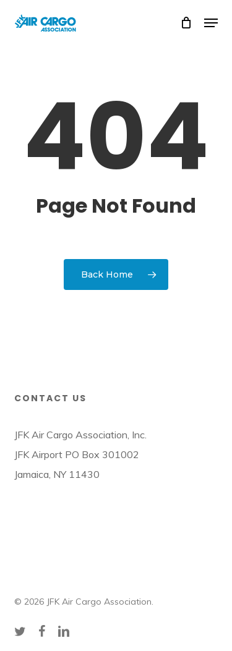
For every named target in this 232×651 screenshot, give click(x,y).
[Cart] (186, 22)
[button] (211, 23)
